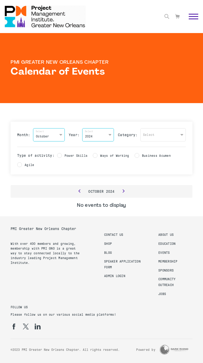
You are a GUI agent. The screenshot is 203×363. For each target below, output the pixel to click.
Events (164, 253)
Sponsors (166, 270)
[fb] (14, 326)
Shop (108, 244)
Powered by (145, 350)
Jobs (162, 294)
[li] (37, 326)
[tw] (25, 326)
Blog (108, 253)
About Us (166, 235)
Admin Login (114, 276)
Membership (168, 261)
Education (167, 244)
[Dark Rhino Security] (174, 349)
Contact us (113, 235)
